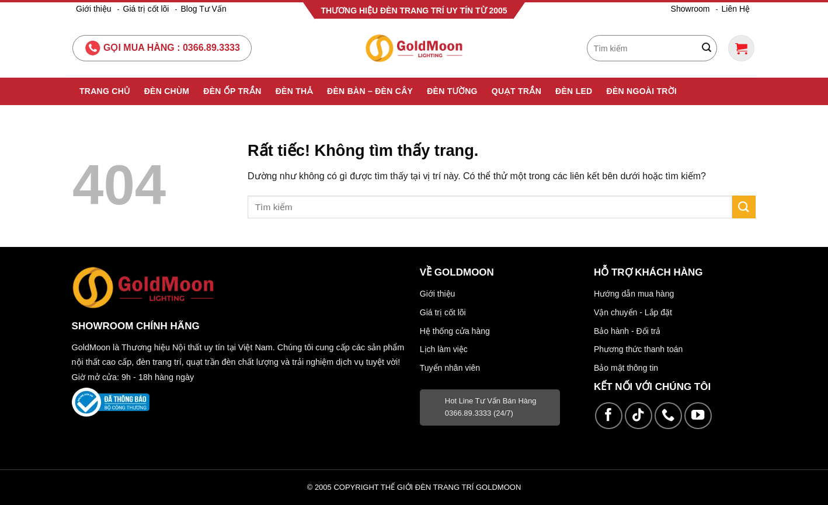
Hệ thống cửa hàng (455, 331)
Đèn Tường (452, 91)
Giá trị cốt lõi (146, 8)
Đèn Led (573, 91)
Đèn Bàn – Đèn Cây (370, 91)
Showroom (690, 8)
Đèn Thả (294, 91)
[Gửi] (706, 48)
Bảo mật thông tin (626, 367)
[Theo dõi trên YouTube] (698, 416)
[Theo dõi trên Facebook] (608, 416)
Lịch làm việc (444, 349)
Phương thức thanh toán (638, 349)
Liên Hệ (736, 8)
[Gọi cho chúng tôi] (668, 416)
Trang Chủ (104, 91)
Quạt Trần (516, 91)
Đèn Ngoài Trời (642, 91)
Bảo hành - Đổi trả (627, 331)
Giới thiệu (94, 8)
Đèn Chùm (167, 91)
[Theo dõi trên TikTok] (638, 416)
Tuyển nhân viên (450, 367)
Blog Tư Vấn (203, 8)
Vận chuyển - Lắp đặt (633, 312)
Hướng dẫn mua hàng (634, 293)
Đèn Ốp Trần (232, 91)
